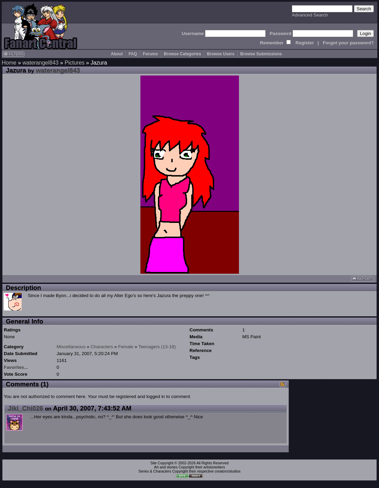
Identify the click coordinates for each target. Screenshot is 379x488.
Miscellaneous (71, 346)
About (117, 54)
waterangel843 (40, 63)
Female (125, 346)
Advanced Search (310, 15)
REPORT (362, 278)
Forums (150, 54)
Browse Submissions (261, 54)
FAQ (132, 54)
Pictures (74, 63)
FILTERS (13, 54)
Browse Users (220, 54)
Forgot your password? (348, 42)
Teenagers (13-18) (157, 346)
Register (305, 42)
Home (9, 63)
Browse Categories (182, 54)
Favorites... (16, 367)
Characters (102, 346)
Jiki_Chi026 (25, 408)
